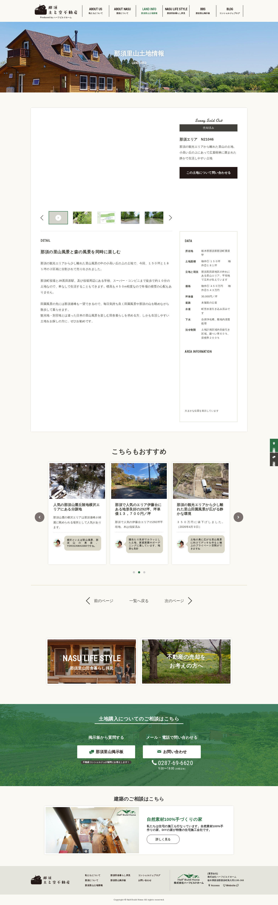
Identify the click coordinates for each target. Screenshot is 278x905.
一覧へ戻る (139, 601)
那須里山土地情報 (94, 885)
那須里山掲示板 (106, 752)
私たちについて (93, 875)
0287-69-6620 (172, 763)
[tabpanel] (77, 513)
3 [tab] (144, 572)
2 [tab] (139, 572)
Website (230, 885)
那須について (91, 880)
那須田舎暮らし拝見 (120, 875)
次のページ (174, 601)
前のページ (103, 601)
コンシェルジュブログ (149, 875)
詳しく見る (163, 839)
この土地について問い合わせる (208, 172)
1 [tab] (134, 572)
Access (214, 885)
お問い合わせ (172, 752)
